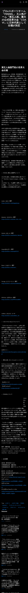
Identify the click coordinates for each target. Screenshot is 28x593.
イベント (6, 29)
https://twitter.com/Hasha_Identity (11, 235)
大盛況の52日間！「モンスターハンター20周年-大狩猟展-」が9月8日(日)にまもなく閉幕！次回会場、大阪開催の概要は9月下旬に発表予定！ (10, 584)
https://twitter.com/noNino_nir (10, 315)
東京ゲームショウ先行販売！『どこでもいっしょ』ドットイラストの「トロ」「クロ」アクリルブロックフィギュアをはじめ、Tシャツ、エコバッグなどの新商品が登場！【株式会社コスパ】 (10, 558)
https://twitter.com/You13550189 (11, 283)
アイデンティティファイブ (15, 505)
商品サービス (3, 535)
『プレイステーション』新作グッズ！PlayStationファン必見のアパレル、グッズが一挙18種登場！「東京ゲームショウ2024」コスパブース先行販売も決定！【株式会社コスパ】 (10, 543)
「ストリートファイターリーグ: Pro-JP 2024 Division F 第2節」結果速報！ (10, 517)
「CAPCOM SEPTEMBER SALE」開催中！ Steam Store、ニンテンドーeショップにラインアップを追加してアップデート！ (10, 572)
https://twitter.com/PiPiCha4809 (11, 299)
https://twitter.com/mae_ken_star (11, 219)
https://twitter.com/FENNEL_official (12, 481)
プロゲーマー (13, 507)
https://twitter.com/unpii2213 (10, 251)
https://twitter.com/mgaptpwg (10, 203)
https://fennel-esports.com (17, 477)
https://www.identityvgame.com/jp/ (11, 384)
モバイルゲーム (21, 507)
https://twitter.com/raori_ (9, 267)
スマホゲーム (5, 507)
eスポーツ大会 (15, 503)
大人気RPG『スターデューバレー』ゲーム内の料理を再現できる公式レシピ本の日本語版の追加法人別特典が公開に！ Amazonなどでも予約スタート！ (10, 529)
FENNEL (22, 503)
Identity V (4, 505)
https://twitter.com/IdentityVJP (10, 388)
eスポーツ (7, 503)
